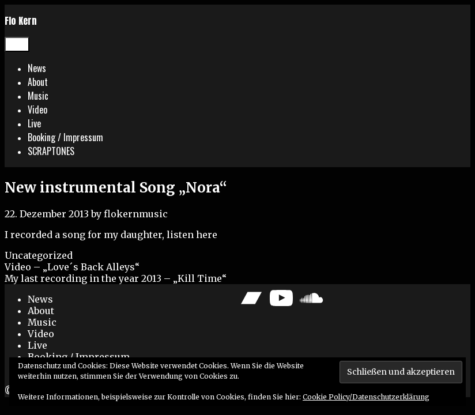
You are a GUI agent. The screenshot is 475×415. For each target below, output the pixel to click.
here (206, 234)
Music (38, 96)
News (37, 68)
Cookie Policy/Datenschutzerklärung (366, 397)
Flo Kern (21, 21)
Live (34, 123)
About (38, 82)
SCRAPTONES (51, 151)
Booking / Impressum (65, 137)
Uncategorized (39, 255)
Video (37, 109)
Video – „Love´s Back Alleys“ (72, 267)
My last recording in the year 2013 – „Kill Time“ (116, 278)
